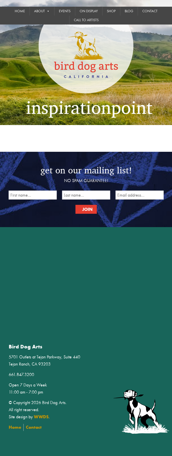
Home (20, 11)
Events (64, 11)
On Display (89, 11)
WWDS (44, 416)
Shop (111, 11)
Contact (149, 11)
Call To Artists (86, 20)
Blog (129, 11)
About (42, 11)
